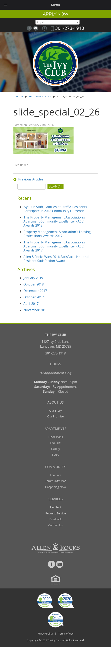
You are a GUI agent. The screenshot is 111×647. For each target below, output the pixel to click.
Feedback (55, 519)
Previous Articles (30, 179)
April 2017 (30, 303)
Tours (55, 454)
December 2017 (35, 290)
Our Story (55, 410)
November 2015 (35, 310)
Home (19, 96)
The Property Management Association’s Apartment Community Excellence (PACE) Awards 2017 (54, 246)
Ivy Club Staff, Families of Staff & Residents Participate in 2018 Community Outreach (55, 209)
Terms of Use (66, 633)
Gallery (55, 449)
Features (55, 443)
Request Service (55, 513)
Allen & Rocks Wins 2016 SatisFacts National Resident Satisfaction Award (56, 258)
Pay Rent (55, 507)
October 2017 (33, 297)
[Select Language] (57, 22)
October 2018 (33, 284)
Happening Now (40, 96)
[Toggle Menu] (5, 5)
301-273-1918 (69, 28)
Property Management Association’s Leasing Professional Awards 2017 (57, 234)
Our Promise (55, 416)
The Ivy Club (54, 640)
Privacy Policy (45, 633)
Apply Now (55, 14)
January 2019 (33, 278)
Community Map (55, 481)
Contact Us (55, 525)
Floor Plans (55, 437)
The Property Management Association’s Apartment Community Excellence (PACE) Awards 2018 (54, 221)
